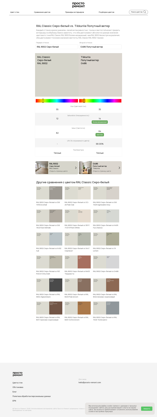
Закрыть (146, 409)
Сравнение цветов (42, 12)
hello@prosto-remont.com (90, 382)
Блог (15, 392)
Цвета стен (18, 383)
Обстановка (18, 387)
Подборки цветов (106, 12)
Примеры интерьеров (74, 12)
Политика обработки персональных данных (32, 396)
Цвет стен (14, 12)
